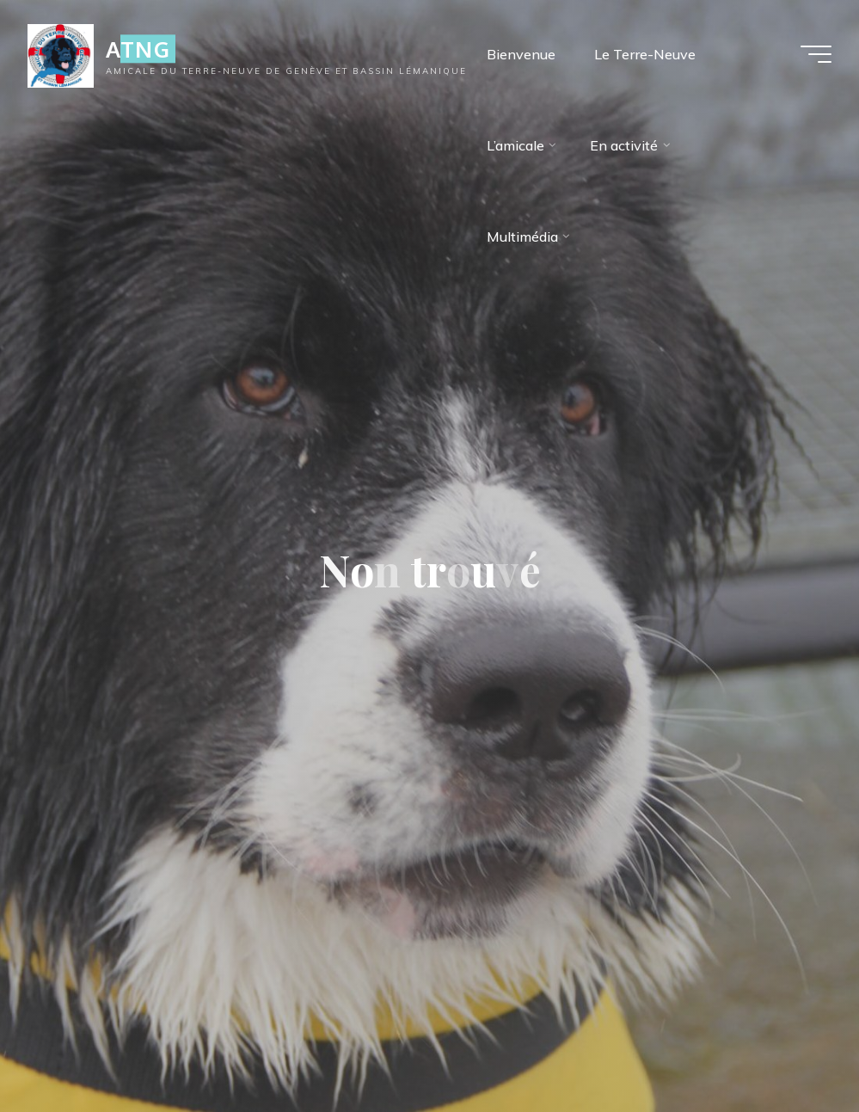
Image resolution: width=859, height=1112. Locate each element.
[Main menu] (816, 54)
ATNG (138, 48)
